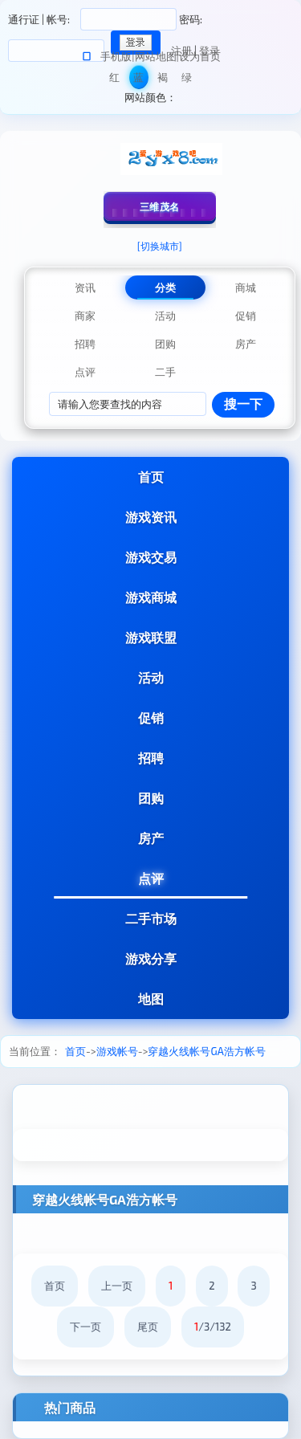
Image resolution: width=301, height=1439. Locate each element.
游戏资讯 (151, 516)
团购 (151, 797)
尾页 (147, 1326)
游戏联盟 (151, 637)
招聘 (151, 757)
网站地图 (156, 56)
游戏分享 (151, 958)
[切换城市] (159, 245)
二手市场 (151, 918)
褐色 (162, 80)
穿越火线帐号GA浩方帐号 (206, 1051)
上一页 (116, 1285)
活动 (151, 677)
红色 (114, 80)
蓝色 (138, 80)
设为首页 (200, 56)
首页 (151, 476)
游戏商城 (151, 597)
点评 (151, 878)
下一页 (85, 1326)
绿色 (186, 80)
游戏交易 (151, 557)
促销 (151, 717)
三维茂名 (160, 206)
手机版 (116, 56)
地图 (151, 998)
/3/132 (212, 1326)
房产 (151, 838)
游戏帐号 (117, 1051)
